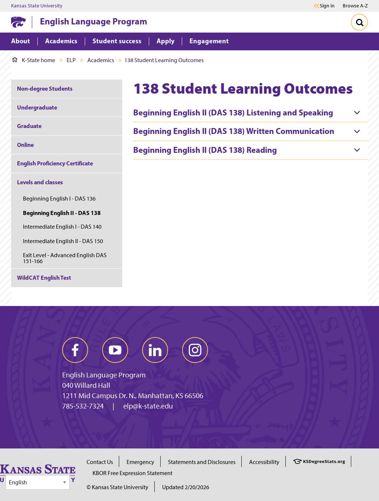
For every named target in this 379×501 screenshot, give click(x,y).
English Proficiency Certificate (55, 163)
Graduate (29, 126)
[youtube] (115, 350)
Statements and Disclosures (201, 461)
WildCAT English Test (44, 277)
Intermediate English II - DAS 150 (63, 241)
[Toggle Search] (359, 22)
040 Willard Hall (86, 385)
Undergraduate (37, 107)
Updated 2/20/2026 (185, 487)
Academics (100, 60)
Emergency (140, 461)
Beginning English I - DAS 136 (59, 198)
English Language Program (93, 21)
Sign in (327, 6)
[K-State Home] (18, 22)
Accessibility (264, 461)
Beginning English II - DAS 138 (62, 212)
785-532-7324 (83, 405)
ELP (71, 60)
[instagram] (195, 350)
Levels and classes (40, 182)
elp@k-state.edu (148, 405)
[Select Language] (38, 482)
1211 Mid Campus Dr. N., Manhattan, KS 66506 (132, 395)
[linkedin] (155, 350)
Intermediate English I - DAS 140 (62, 226)
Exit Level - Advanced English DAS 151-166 (65, 258)
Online (25, 144)
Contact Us (100, 461)
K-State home (33, 60)
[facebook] (75, 350)
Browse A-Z (355, 6)
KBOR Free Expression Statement (132, 473)
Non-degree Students (45, 88)
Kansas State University (37, 6)
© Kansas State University (117, 487)
